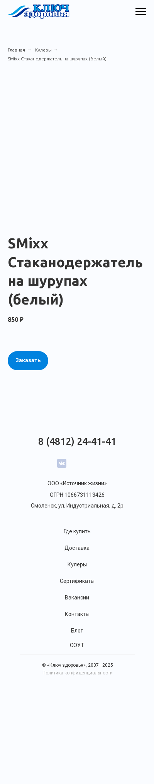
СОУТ (77, 645)
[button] (28, 360)
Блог (77, 631)
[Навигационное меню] (140, 11)
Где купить (77, 531)
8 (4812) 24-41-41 (77, 441)
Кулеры (43, 49)
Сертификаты (77, 581)
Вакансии (77, 597)
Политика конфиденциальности (77, 673)
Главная (16, 49)
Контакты (77, 614)
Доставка (77, 548)
